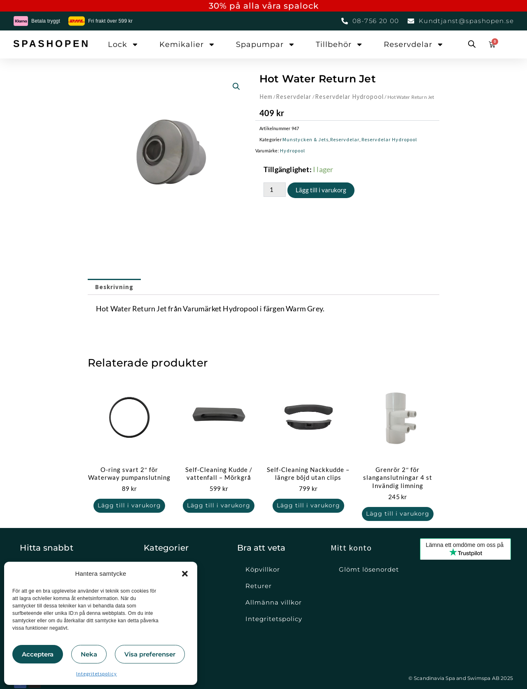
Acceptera (38, 654)
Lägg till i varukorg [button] (129, 505)
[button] (185, 574)
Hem (266, 96)
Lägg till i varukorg (321, 190)
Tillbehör (339, 44)
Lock (123, 44)
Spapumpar (265, 44)
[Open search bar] (472, 44)
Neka (89, 654)
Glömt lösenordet (369, 569)
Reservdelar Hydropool (348, 96)
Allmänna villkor (273, 602)
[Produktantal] (275, 189)
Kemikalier (187, 44)
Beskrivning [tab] (114, 287)
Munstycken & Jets (305, 139)
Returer (258, 586)
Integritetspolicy (96, 673)
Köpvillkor (262, 569)
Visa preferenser (149, 654)
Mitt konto (351, 547)
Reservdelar (414, 44)
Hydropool (292, 150)
